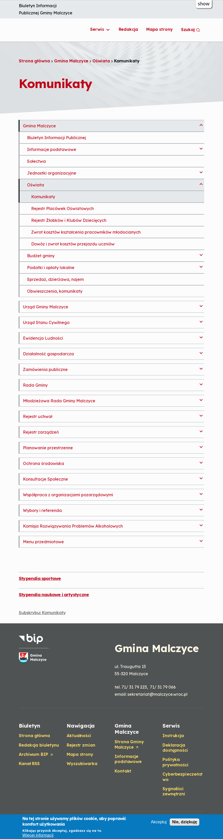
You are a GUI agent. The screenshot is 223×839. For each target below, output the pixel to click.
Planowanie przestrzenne (48, 447)
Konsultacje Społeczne (45, 479)
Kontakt (123, 771)
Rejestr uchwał (37, 416)
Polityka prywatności (175, 762)
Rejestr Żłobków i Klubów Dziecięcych (68, 220)
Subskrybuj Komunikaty (42, 612)
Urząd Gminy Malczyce (45, 306)
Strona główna (34, 60)
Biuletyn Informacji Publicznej (56, 137)
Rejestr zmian (81, 745)
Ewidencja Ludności (43, 338)
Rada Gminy (35, 385)
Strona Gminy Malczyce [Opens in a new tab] (129, 744)
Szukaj (190, 29)
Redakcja (128, 29)
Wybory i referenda (42, 510)
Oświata (101, 60)
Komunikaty (43, 196)
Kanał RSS (29, 763)
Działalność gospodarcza (48, 353)
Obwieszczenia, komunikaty (54, 291)
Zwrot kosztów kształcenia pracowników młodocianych (86, 232)
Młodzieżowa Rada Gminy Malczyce (59, 400)
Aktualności (79, 735)
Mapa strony (159, 29)
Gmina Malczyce (71, 60)
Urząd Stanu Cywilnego (46, 322)
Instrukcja (173, 735)
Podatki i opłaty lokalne (50, 267)
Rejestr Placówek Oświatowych (62, 208)
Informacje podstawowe (51, 149)
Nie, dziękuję (184, 822)
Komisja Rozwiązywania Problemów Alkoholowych (73, 526)
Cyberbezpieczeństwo (182, 776)
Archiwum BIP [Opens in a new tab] (36, 754)
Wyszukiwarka (82, 763)
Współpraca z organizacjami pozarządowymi (68, 494)
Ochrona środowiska (43, 463)
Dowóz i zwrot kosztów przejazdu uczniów (73, 243)
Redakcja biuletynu (39, 745)
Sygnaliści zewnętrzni (173, 791)
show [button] (204, 4)
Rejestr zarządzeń (41, 432)
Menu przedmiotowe (43, 541)
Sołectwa (36, 161)
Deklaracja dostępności (175, 747)
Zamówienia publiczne (45, 369)
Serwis (100, 29)
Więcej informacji (38, 835)
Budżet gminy (41, 255)
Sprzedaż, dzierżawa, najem (55, 279)
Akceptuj (159, 822)
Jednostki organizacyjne (51, 173)
